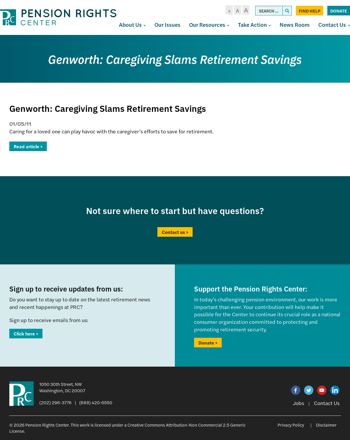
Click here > (26, 333)
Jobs (298, 403)
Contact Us (327, 403)
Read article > (28, 146)
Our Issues (167, 25)
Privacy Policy (291, 425)
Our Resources (209, 25)
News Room (295, 25)
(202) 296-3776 (55, 402)
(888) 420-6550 (95, 402)
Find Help (309, 11)
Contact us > (175, 232)
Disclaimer (326, 425)
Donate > (207, 342)
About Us (132, 25)
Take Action (254, 25)
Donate (338, 11)
